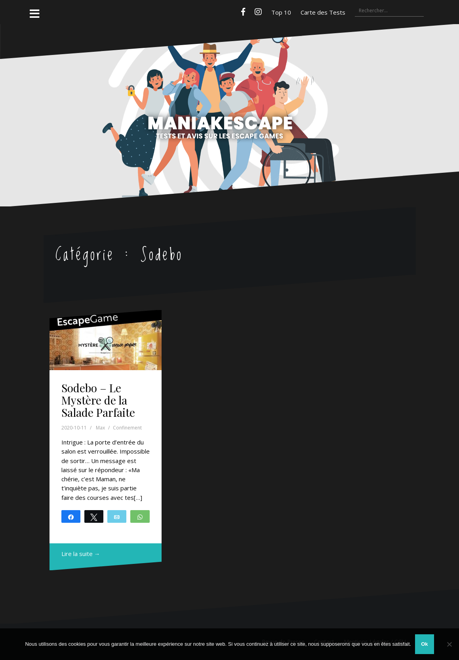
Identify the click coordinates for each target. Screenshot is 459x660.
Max (100, 427)
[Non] (449, 644)
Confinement (127, 427)
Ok (424, 644)
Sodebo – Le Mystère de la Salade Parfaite (98, 400)
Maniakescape (229, 100)
